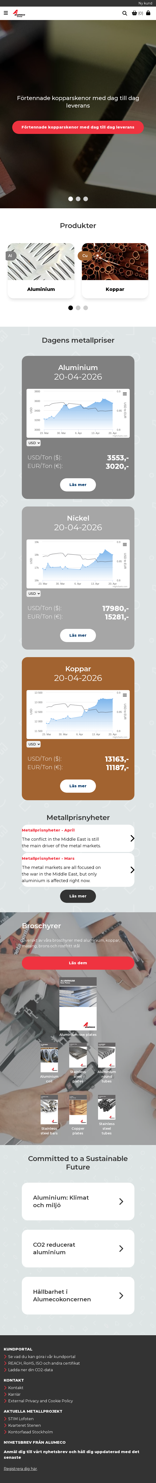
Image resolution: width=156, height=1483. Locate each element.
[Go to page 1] (70, 307)
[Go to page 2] (78, 307)
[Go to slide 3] (85, 199)
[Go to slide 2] (78, 199)
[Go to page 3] (85, 307)
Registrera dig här (20, 1469)
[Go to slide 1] (70, 199)
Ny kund (145, 3)
